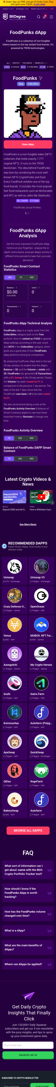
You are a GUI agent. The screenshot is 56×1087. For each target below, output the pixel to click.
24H (10, 277)
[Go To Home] (9, 63)
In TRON (50, 67)
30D (32, 277)
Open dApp (28, 144)
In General (15, 67)
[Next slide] (52, 505)
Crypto (17, 63)
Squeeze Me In (28, 1055)
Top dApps (28, 63)
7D (21, 277)
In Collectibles (32, 67)
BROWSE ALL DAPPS (28, 830)
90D (31, 438)
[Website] (27, 213)
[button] (44, 17)
